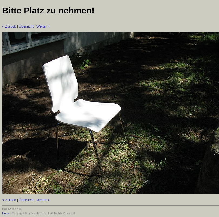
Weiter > (43, 26)
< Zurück (9, 26)
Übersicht (26, 26)
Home (6, 213)
